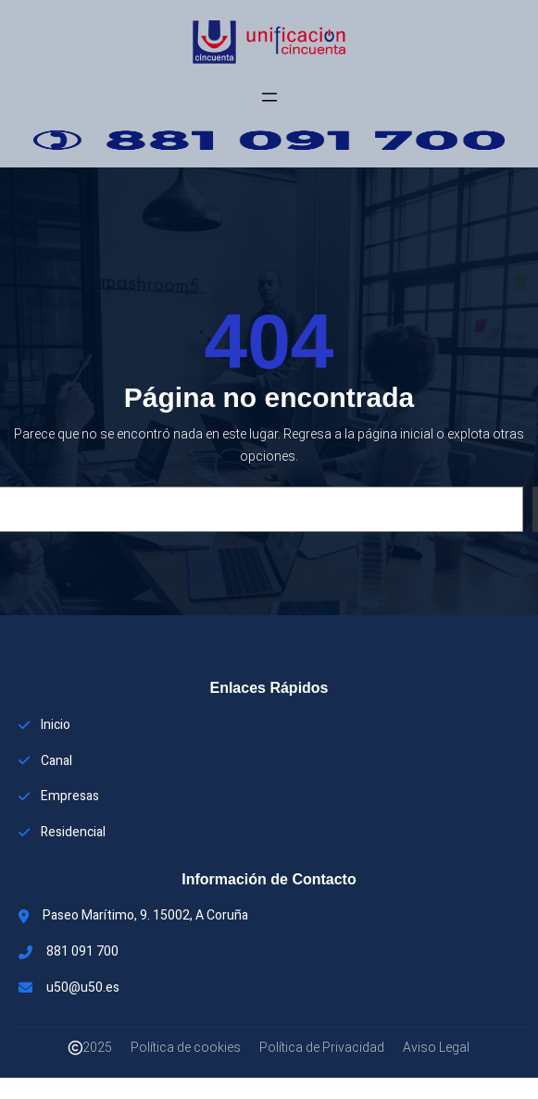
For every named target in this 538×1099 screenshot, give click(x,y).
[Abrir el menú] (269, 97)
